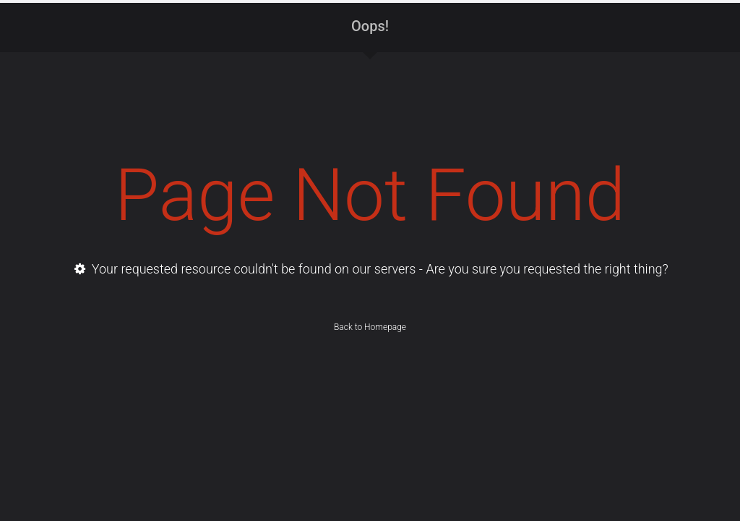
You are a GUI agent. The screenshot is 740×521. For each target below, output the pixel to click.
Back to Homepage (370, 327)
